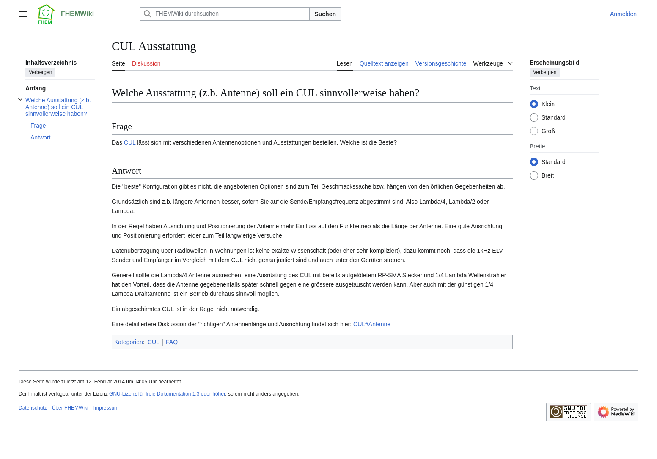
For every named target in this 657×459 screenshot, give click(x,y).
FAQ (172, 342)
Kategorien (128, 342)
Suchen (325, 14)
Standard (554, 117)
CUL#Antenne (371, 324)
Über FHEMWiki (70, 408)
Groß (548, 131)
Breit (548, 175)
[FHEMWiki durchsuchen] (225, 14)
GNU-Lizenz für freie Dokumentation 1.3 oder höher (167, 394)
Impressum (105, 408)
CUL (130, 142)
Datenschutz (33, 408)
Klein (548, 104)
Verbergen (40, 72)
